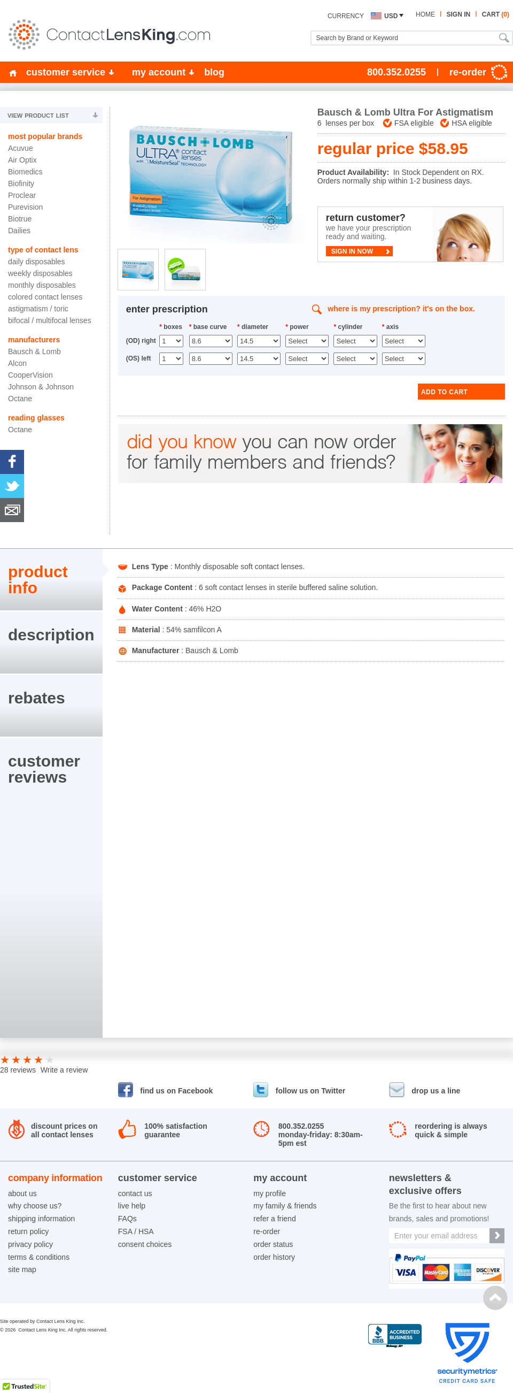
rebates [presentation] (36, 698)
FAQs (127, 1218)
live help (131, 1205)
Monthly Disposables (42, 285)
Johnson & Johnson (41, 386)
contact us (135, 1193)
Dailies (19, 230)
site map (22, 1269)
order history (274, 1257)
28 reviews (18, 1070)
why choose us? (34, 1205)
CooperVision (30, 375)
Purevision (25, 207)
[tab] (51, 579)
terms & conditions (38, 1257)
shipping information (41, 1218)
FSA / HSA (136, 1231)
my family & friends (284, 1205)
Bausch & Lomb (34, 351)
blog (214, 72)
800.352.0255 (396, 72)
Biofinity (21, 183)
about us (22, 1193)
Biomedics (25, 171)
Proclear (22, 195)
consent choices (145, 1244)
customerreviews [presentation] (44, 769)
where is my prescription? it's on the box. (401, 308)
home (425, 14)
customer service (65, 72)
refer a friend (274, 1218)
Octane (20, 398)
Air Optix (22, 160)
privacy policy (30, 1244)
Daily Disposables (36, 261)
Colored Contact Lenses (45, 297)
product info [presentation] (38, 579)
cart (495, 14)
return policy (28, 1231)
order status (273, 1244)
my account (158, 72)
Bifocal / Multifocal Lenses (49, 320)
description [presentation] (51, 635)
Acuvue (20, 148)
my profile (269, 1193)
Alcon (17, 363)
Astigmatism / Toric (38, 308)
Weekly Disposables (40, 273)
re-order (266, 1231)
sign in (458, 14)
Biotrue (20, 219)
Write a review (64, 1070)
